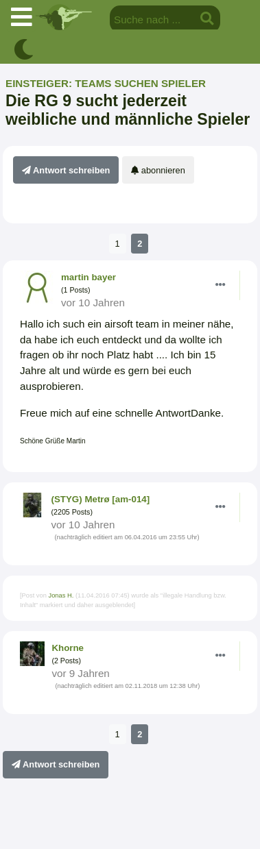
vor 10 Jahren (93, 302)
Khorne (67, 648)
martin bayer (88, 277)
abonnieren (158, 170)
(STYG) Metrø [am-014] (100, 499)
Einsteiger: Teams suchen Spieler (105, 83)
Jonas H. (60, 595)
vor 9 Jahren (80, 673)
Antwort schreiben (66, 170)
